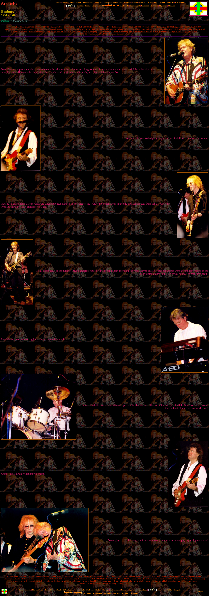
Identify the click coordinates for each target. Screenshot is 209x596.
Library (161, 2)
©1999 (200, 591)
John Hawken (134, 31)
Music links (117, 2)
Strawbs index (13, 27)
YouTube (154, 6)
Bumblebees (87, 2)
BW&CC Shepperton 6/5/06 (185, 31)
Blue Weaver (146, 31)
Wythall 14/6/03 (82, 27)
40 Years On (82, 29)
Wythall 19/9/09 (95, 29)
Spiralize (170, 2)
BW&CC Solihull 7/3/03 (163, 31)
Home (58, 2)
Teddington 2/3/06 (164, 27)
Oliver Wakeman (120, 31)
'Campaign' (135, 6)
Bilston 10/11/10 (109, 29)
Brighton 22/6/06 (180, 27)
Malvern (127, 2)
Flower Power (75, 2)
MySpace (163, 6)
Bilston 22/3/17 (166, 29)
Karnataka (179, 2)
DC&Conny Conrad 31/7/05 (117, 34)
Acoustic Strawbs (36, 31)
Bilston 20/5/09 (70, 29)
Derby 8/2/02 (69, 27)
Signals (65, 2)
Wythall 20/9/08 (55, 29)
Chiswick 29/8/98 (27, 27)
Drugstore (96, 6)
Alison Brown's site (63, 31)
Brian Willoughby (89, 31)
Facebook (145, 6)
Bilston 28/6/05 (135, 27)
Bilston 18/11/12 (138, 29)
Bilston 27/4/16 (152, 29)
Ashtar (87, 6)
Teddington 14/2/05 (120, 27)
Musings (142, 2)
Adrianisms (152, 2)
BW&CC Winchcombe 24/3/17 (92, 34)
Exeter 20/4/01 (56, 27)
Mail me (171, 6)
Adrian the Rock (19, 21)
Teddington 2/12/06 (12, 29)
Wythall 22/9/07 (27, 29)
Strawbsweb (199, 29)
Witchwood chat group (182, 29)
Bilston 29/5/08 (42, 29)
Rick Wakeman (105, 31)
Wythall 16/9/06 (194, 27)
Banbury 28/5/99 (42, 27)
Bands (96, 2)
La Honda (124, 6)
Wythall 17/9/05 (149, 27)
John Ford (76, 31)
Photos (135, 2)
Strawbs (80, 6)
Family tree (49, 31)
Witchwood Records (19, 31)
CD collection (106, 2)
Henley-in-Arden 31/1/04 (100, 27)
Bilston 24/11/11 (124, 29)
